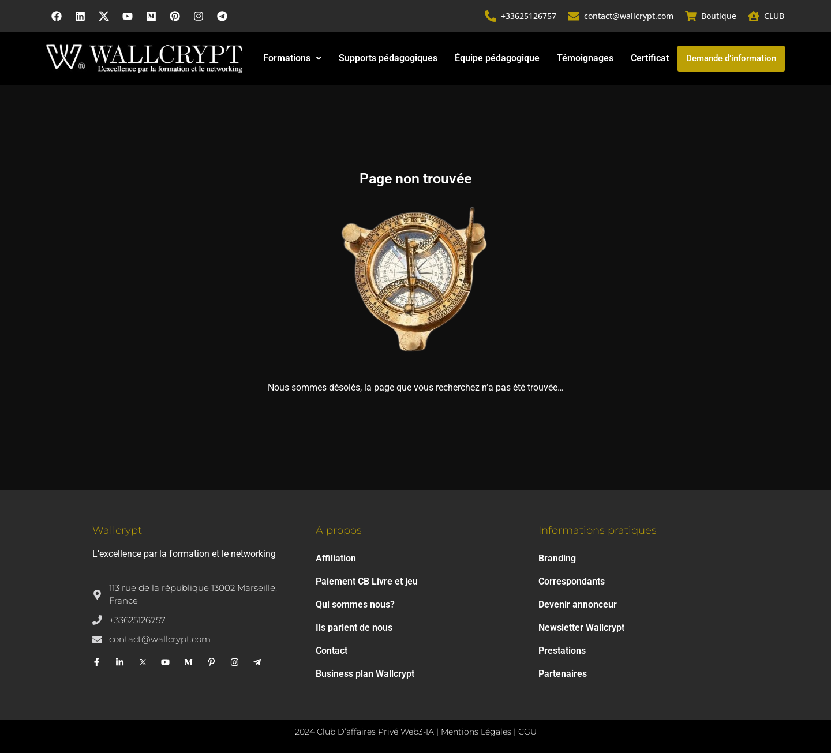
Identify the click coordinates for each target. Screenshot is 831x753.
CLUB (774, 15)
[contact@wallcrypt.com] (573, 16)
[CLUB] (753, 16)
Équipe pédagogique (497, 58)
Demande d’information (731, 58)
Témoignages (585, 58)
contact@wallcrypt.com (628, 15)
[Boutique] (691, 16)
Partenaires (562, 673)
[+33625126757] (490, 16)
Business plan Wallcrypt (365, 673)
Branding (557, 558)
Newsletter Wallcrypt (581, 627)
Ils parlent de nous (354, 627)
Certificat (650, 58)
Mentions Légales (476, 731)
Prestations (562, 650)
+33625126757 (528, 15)
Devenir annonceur (577, 604)
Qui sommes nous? (355, 604)
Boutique (718, 15)
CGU (527, 731)
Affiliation (336, 558)
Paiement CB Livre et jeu (367, 581)
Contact (331, 650)
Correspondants (571, 581)
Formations (292, 58)
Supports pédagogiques (388, 58)
